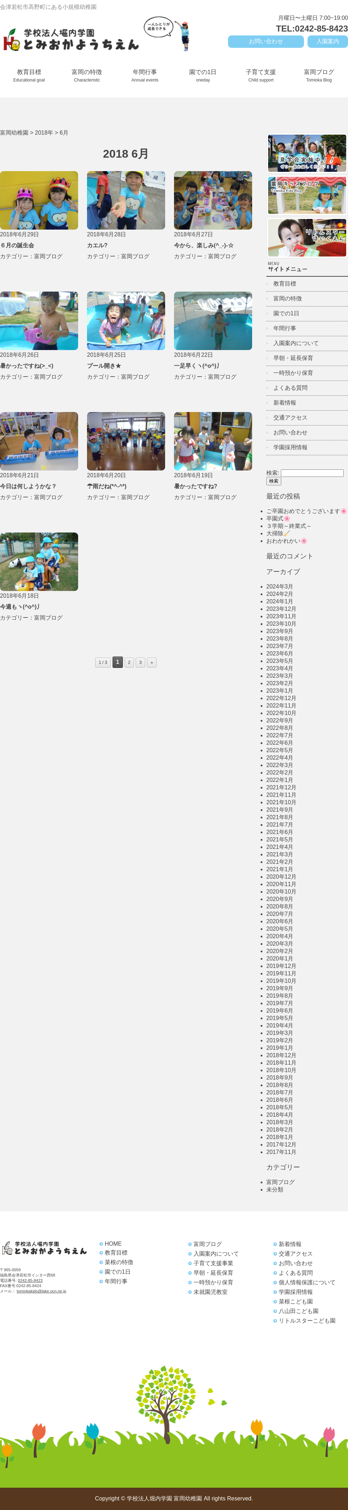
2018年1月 (280, 1137)
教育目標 (29, 76)
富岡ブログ (319, 76)
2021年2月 (280, 862)
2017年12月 (281, 1145)
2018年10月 (281, 1070)
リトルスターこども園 (307, 1321)
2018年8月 (280, 1085)
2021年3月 (280, 854)
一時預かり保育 (293, 373)
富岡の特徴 (87, 76)
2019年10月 (281, 981)
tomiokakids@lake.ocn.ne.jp (41, 1291)
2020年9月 (280, 899)
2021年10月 (281, 802)
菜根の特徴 (119, 1262)
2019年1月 (280, 1048)
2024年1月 (280, 601)
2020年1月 (280, 959)
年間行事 (144, 76)
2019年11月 (281, 973)
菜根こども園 (296, 1301)
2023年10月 (281, 624)
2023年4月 (280, 668)
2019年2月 (280, 1040)
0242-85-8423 (30, 1280)
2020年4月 (280, 936)
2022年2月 (280, 773)
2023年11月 (281, 616)
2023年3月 (280, 676)
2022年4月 (280, 758)
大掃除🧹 (278, 533)
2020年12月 (281, 877)
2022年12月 (281, 698)
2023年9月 (280, 631)
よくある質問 (290, 388)
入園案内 (327, 41)
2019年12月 (281, 966)
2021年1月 (280, 869)
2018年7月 (280, 1092)
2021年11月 (281, 795)
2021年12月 (281, 787)
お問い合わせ (266, 41)
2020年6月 (280, 921)
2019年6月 (280, 1011)
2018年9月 (280, 1078)
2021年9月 (280, 810)
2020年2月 (280, 951)
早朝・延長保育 (293, 358)
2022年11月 (281, 706)
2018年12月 (281, 1055)
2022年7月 (280, 735)
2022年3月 (280, 765)
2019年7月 (280, 1003)
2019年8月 (280, 996)
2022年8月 (280, 728)
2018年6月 (280, 1100)
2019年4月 (280, 1025)
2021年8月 (280, 817)
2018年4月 (280, 1115)
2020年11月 (281, 884)
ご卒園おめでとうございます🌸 (306, 511)
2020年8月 (280, 906)
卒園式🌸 (278, 518)
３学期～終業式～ (289, 526)
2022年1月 (280, 780)
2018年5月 (280, 1107)
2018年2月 (280, 1130)
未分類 (274, 1190)
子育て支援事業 (213, 1263)
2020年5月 (280, 929)
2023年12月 (281, 609)
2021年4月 (280, 847)
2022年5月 (280, 750)
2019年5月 (280, 1018)
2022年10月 (281, 713)
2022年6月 (280, 743)
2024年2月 (280, 594)
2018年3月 (280, 1122)
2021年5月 (280, 839)
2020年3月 (280, 944)
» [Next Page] (152, 662)
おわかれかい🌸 (287, 541)
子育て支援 (261, 76)
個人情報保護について (307, 1282)
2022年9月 (280, 720)
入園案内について (296, 343)
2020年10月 (281, 892)
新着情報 (284, 403)
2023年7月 (280, 646)
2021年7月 (280, 825)
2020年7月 (280, 914)
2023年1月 (280, 691)
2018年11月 (281, 1063)
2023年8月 (280, 639)
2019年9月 (280, 988)
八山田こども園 (299, 1311)
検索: (272, 473)
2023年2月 (280, 683)
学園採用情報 (290, 447)
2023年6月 (280, 653)
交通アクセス (290, 418)
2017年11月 (281, 1152)
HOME (113, 1244)
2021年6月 (280, 832)
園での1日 (203, 76)
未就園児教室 (211, 1292)
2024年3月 (280, 587)
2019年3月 (280, 1033)
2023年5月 (280, 661)
